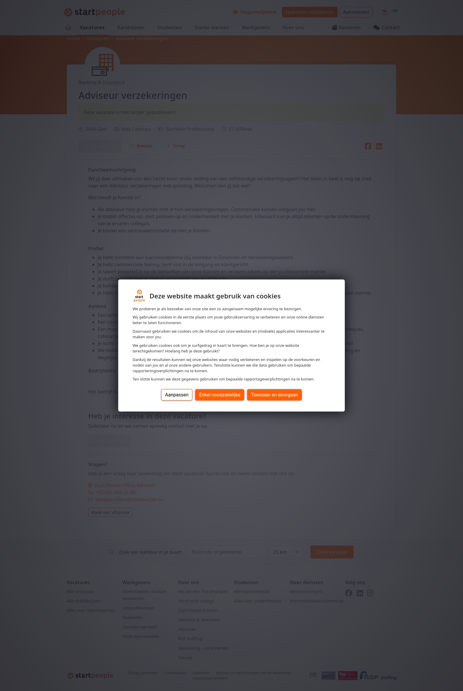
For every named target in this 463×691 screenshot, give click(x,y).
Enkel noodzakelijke (219, 395)
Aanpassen (177, 395)
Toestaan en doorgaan (274, 395)
